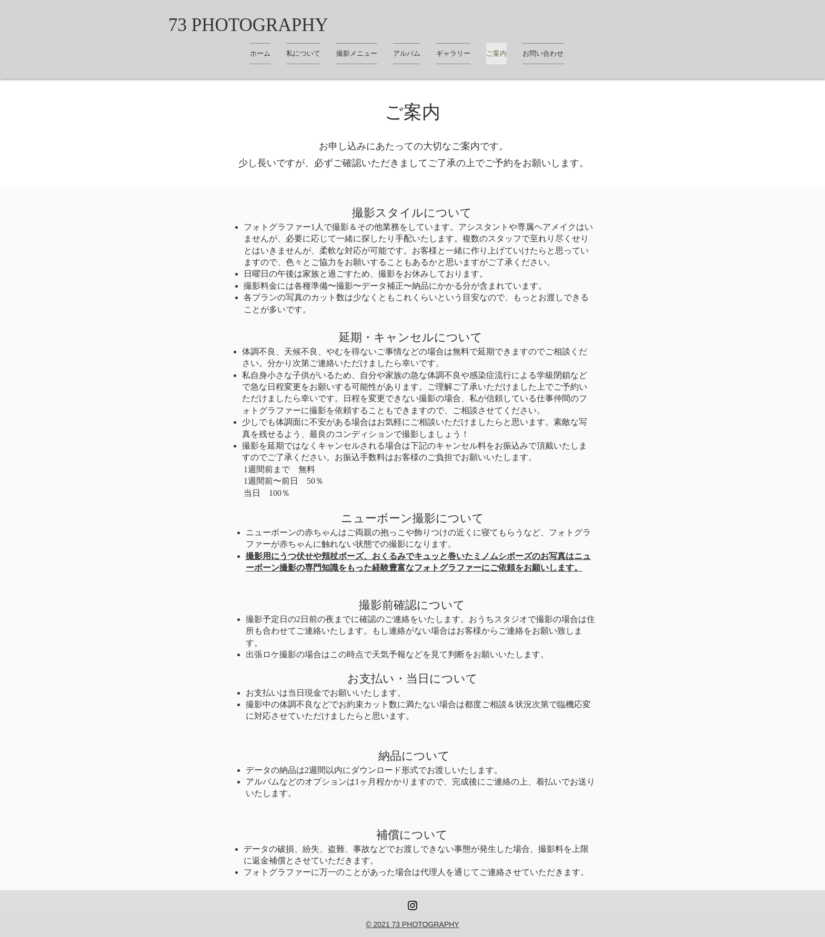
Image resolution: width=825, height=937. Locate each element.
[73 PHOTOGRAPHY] (248, 24)
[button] (453, 53)
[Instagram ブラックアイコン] (412, 905)
